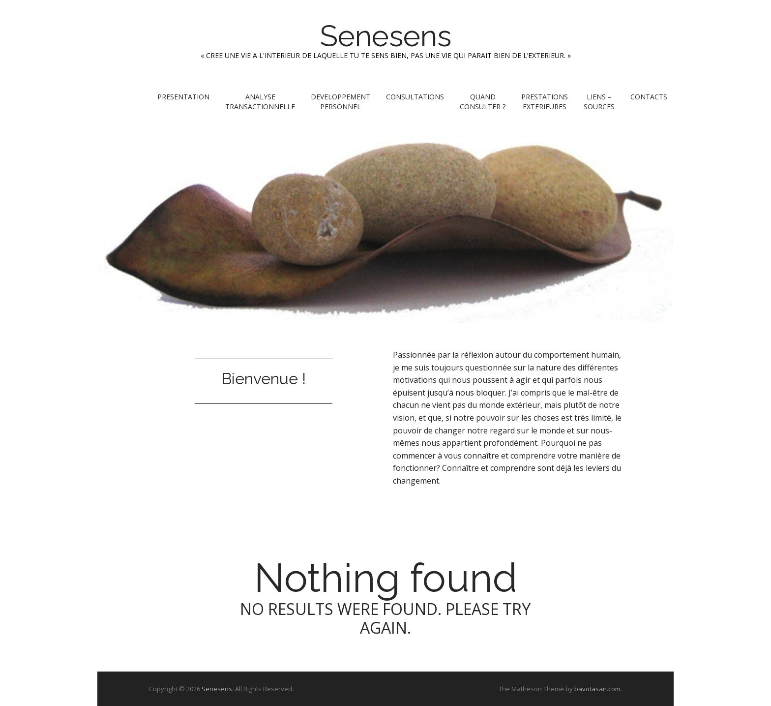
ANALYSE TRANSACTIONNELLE (260, 101)
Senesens (385, 36)
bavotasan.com (597, 688)
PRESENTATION (183, 96)
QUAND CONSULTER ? (482, 101)
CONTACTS (648, 96)
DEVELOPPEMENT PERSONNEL (340, 101)
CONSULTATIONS (415, 96)
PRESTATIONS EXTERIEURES (544, 101)
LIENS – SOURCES (599, 101)
